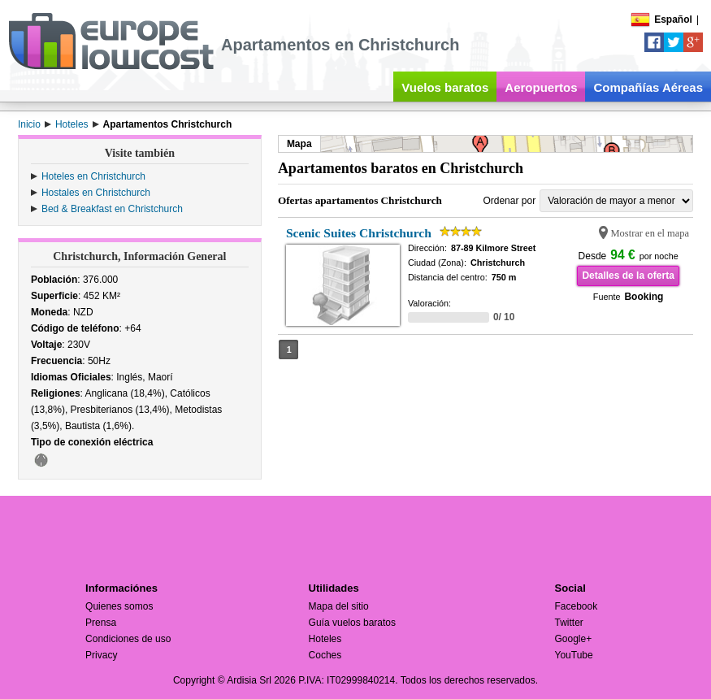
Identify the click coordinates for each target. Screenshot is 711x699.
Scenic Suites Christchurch (358, 233)
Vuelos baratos (444, 87)
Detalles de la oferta (628, 275)
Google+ (573, 639)
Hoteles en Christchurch (93, 176)
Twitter (569, 622)
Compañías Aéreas (648, 87)
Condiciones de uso (128, 639)
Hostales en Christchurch (95, 192)
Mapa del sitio (339, 606)
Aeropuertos (541, 87)
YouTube (574, 655)
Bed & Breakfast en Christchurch (112, 209)
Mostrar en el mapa (650, 233)
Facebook (576, 606)
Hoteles (325, 639)
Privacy (101, 655)
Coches (325, 655)
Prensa (100, 622)
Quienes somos (119, 606)
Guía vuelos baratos (352, 622)
